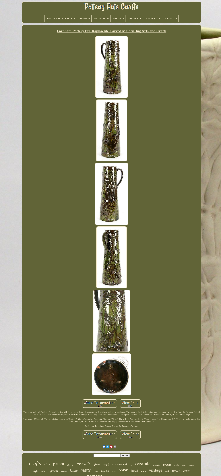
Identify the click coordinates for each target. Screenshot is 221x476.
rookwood (119, 464)
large (184, 465)
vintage (155, 470)
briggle (156, 465)
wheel (44, 471)
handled (105, 471)
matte (86, 469)
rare (96, 471)
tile (131, 465)
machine (191, 465)
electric (70, 465)
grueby (54, 470)
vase (123, 469)
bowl (134, 470)
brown (167, 464)
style (35, 471)
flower (176, 470)
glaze (96, 464)
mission (64, 471)
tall (167, 471)
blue (74, 470)
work (143, 471)
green (58, 463)
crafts (35, 463)
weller (186, 470)
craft (106, 464)
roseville (83, 464)
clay (47, 464)
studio (176, 465)
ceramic (142, 463)
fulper (114, 472)
